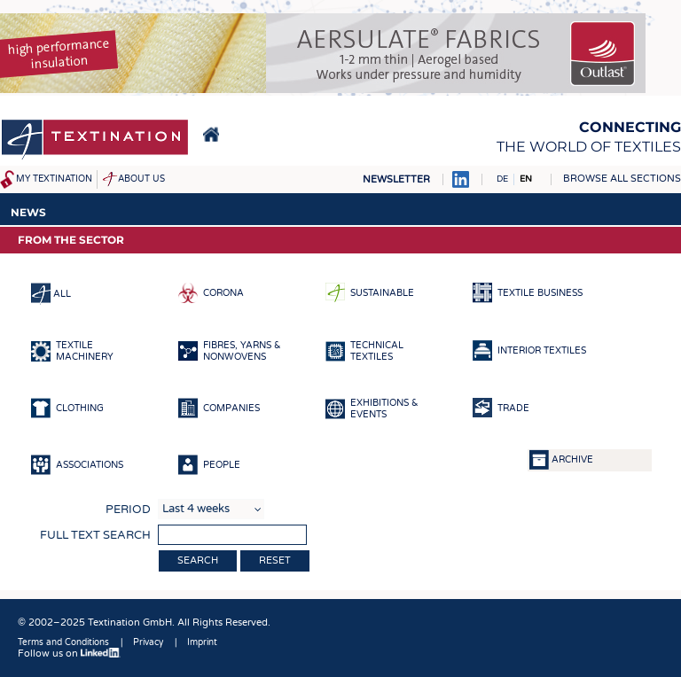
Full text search (95, 535)
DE (502, 179)
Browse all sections (622, 178)
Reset (275, 560)
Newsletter (396, 179)
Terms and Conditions (63, 642)
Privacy (148, 642)
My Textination (54, 179)
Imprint (202, 642)
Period (128, 509)
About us (141, 179)
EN (526, 179)
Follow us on (69, 653)
